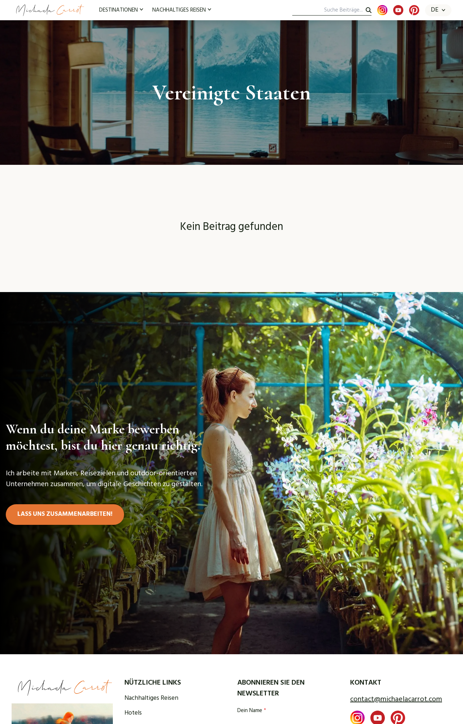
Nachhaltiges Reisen (151, 698)
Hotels (133, 713)
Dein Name (251, 710)
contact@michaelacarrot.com (396, 699)
